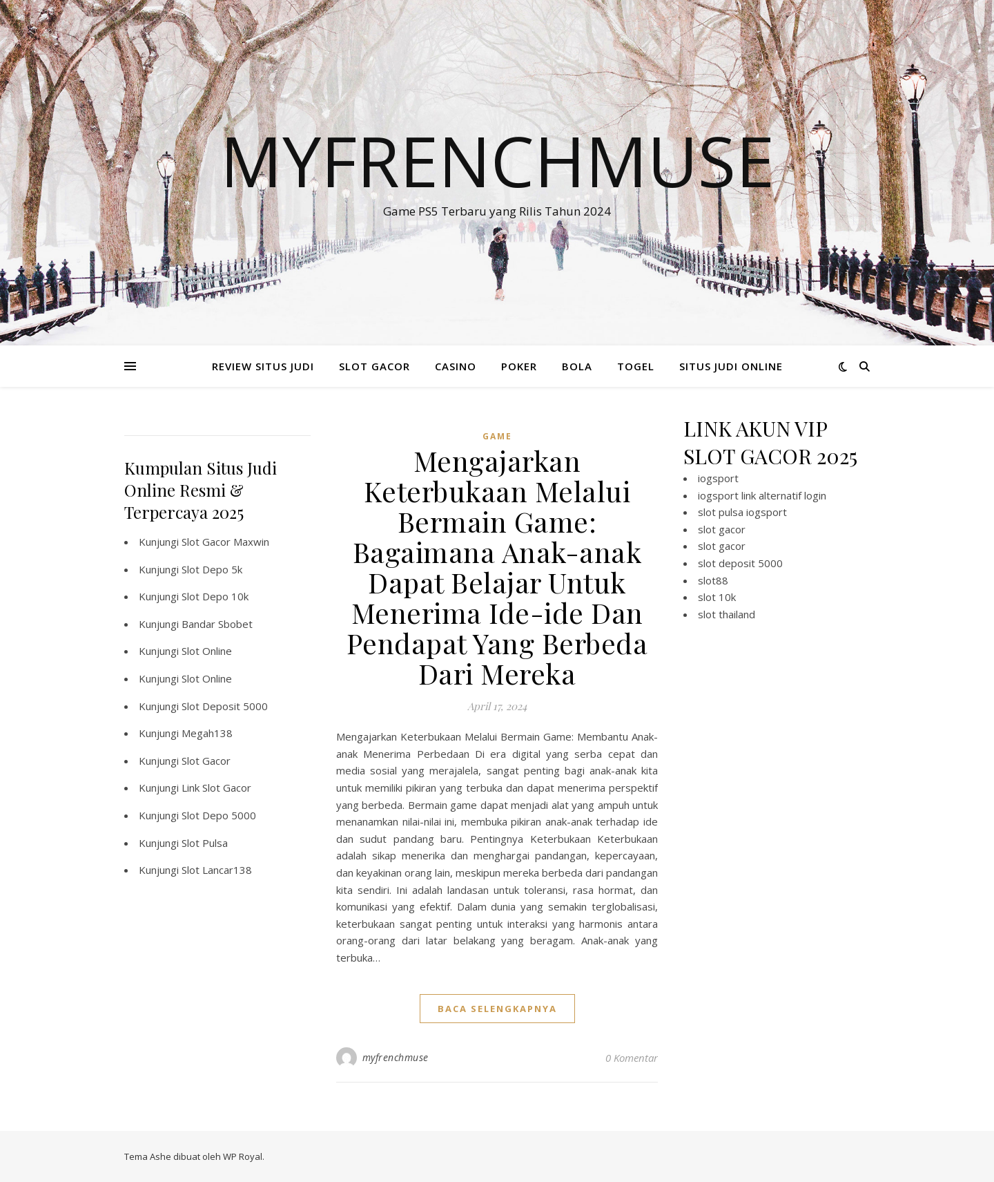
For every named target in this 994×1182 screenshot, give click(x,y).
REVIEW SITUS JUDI (263, 366)
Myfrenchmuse (497, 160)
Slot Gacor (206, 761)
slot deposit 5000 (740, 563)
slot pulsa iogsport (742, 512)
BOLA (577, 366)
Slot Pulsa (205, 843)
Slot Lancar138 (217, 870)
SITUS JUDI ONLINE (731, 366)
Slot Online (207, 651)
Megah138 (207, 733)
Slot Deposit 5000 (225, 706)
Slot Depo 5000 (219, 815)
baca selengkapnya (497, 1008)
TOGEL (635, 366)
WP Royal (242, 1156)
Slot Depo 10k (215, 596)
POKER (519, 366)
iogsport (718, 478)
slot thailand (726, 614)
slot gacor (722, 529)
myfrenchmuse (395, 1057)
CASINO (455, 366)
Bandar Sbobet (217, 624)
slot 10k (717, 597)
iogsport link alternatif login (762, 495)
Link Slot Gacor (216, 787)
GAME (497, 436)
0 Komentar (631, 1058)
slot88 (713, 580)
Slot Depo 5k (212, 569)
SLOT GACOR (374, 366)
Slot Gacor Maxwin (225, 542)
